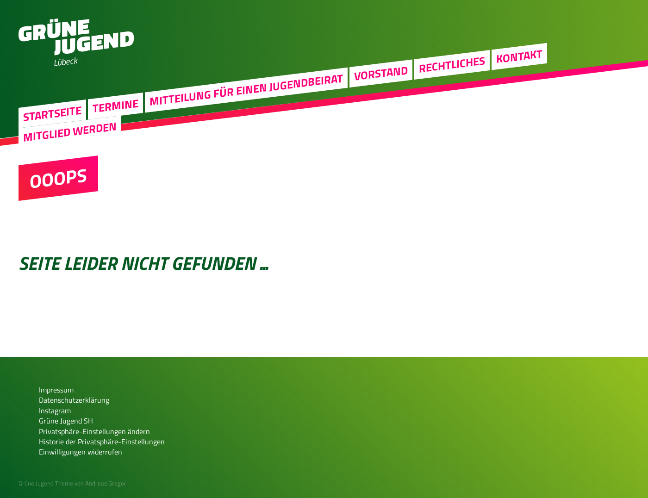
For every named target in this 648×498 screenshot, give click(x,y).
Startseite (52, 113)
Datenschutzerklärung (74, 400)
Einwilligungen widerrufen (80, 452)
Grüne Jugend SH (66, 421)
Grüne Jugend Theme (46, 483)
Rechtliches (452, 64)
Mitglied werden (70, 131)
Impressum (56, 390)
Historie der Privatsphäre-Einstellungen (102, 441)
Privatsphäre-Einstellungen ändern (94, 431)
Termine (115, 105)
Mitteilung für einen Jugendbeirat (246, 89)
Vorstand (381, 73)
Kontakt (519, 56)
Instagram (55, 410)
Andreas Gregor (105, 483)
